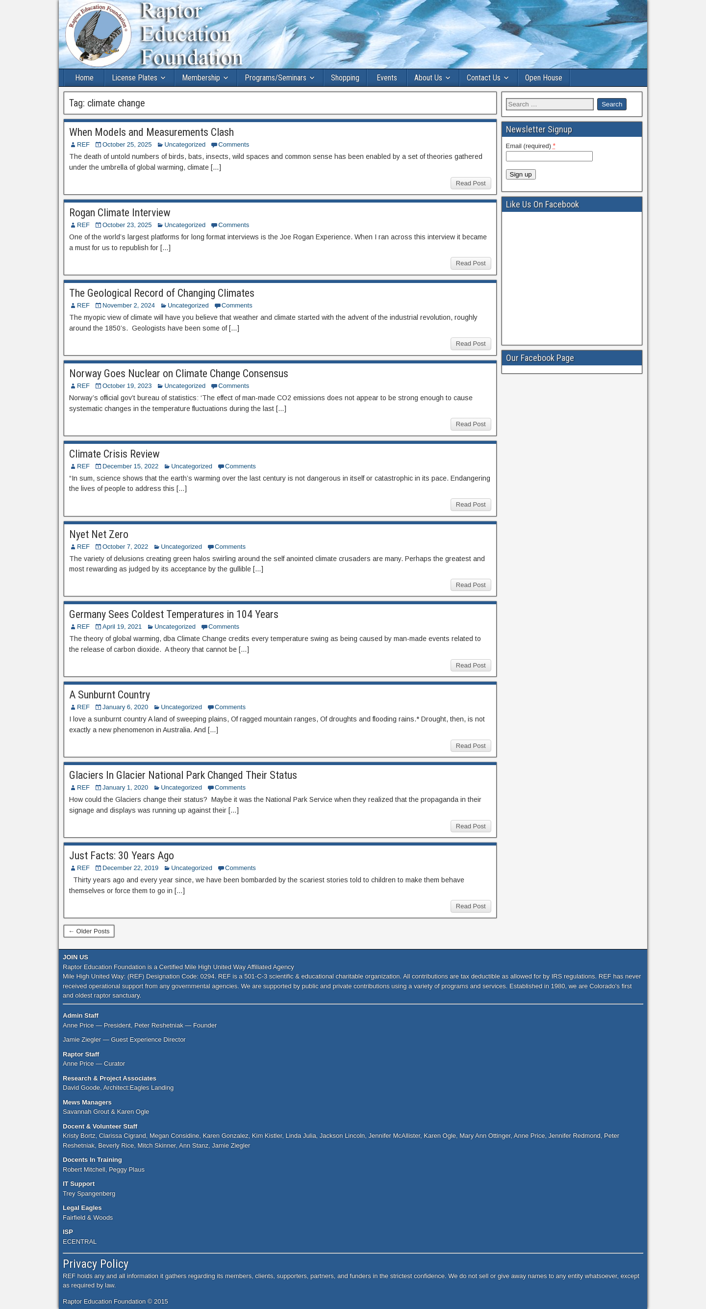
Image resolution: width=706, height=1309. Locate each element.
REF (83, 144)
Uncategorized (184, 144)
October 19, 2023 (126, 385)
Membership (201, 77)
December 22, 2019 (130, 868)
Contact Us (484, 77)
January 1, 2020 (125, 787)
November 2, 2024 (128, 305)
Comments (233, 144)
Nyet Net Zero (98, 534)
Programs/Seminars (275, 77)
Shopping (345, 77)
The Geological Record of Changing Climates (161, 293)
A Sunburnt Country (109, 695)
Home (84, 77)
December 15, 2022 (130, 466)
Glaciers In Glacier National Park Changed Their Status (183, 775)
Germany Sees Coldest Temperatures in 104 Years (173, 614)
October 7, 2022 (125, 546)
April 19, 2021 (122, 626)
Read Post (471, 183)
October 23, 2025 (126, 225)
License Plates (134, 77)
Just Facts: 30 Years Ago (121, 855)
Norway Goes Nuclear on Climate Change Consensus (178, 373)
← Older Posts (89, 931)
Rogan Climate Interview (120, 212)
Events (387, 77)
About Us (428, 77)
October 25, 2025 (126, 144)
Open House (543, 77)
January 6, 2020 (125, 707)
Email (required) (531, 146)
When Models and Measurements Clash (151, 132)
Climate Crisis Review (114, 454)
